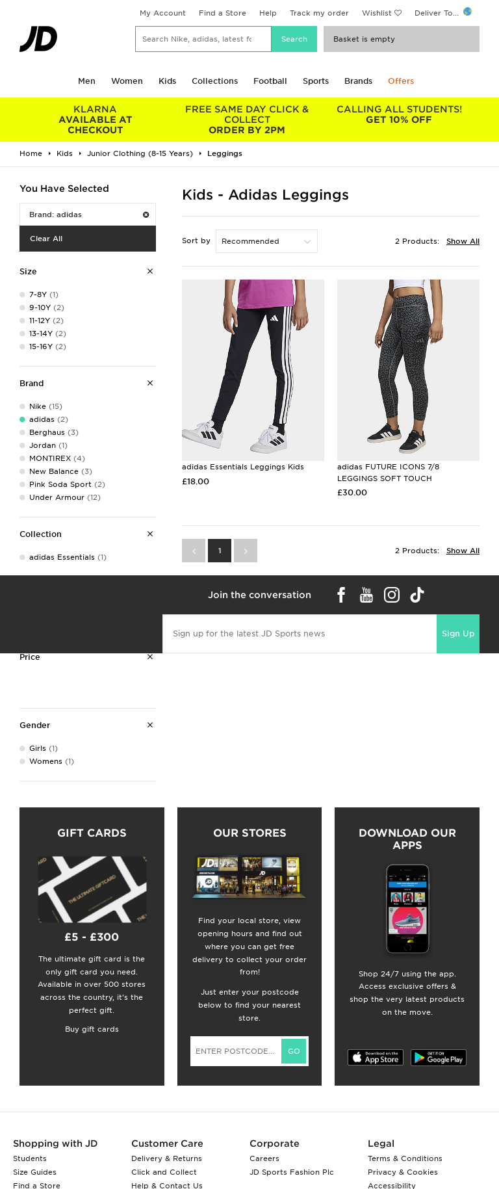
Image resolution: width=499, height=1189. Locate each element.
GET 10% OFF (399, 114)
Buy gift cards (92, 1029)
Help (268, 13)
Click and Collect (164, 1172)
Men (87, 81)
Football (270, 81)
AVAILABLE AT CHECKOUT (95, 119)
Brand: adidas (89, 214)
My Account (163, 13)
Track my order (319, 13)
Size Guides (35, 1172)
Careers (264, 1158)
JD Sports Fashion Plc (292, 1172)
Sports (316, 81)
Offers (401, 81)
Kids (167, 81)
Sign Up (458, 633)
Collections (215, 81)
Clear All (46, 238)
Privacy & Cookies (403, 1172)
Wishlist (377, 13)
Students (30, 1158)
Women (127, 81)
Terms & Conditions (405, 1158)
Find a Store (222, 13)
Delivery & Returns (166, 1158)
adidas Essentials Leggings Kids (243, 466)
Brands (358, 81)
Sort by (196, 240)
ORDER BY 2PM (248, 119)
